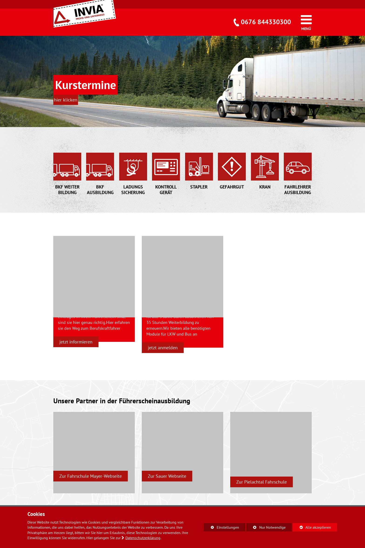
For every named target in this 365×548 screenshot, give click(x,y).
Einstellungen (221, 528)
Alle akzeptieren (312, 527)
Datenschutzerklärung (142, 537)
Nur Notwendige (266, 528)
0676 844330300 (266, 21)
